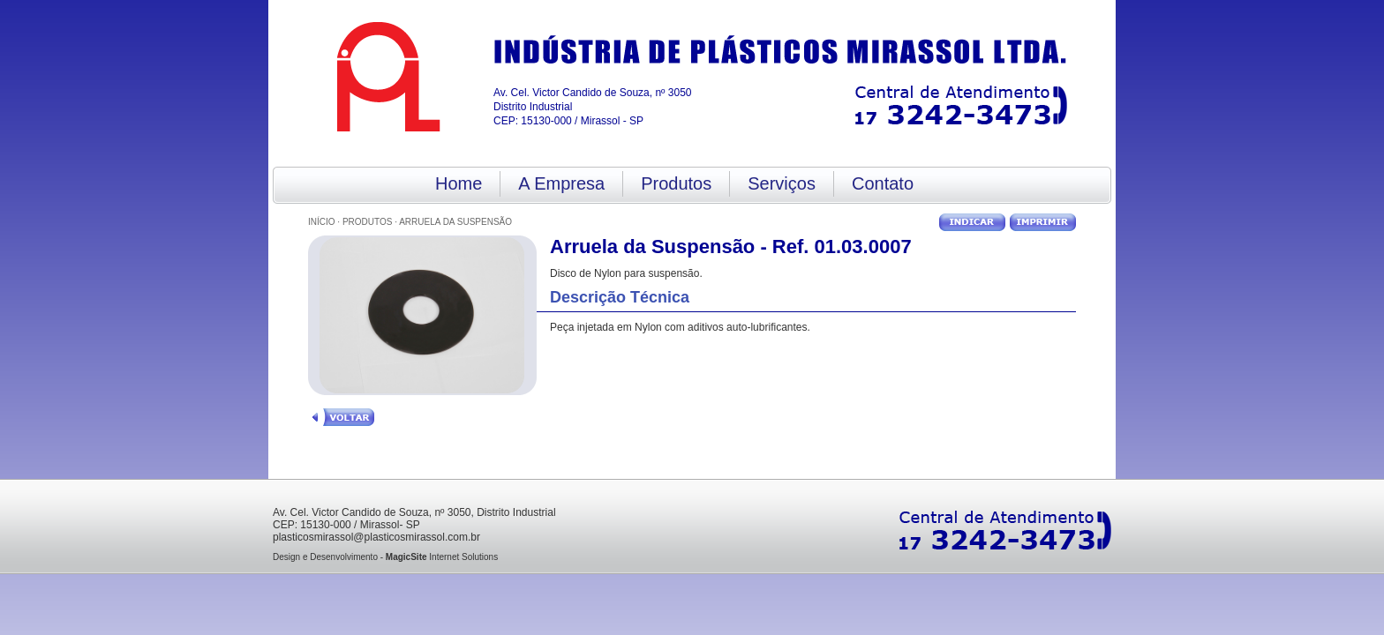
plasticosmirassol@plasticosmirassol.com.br (376, 537)
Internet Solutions (442, 557)
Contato (883, 183)
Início (321, 222)
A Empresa (561, 183)
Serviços (782, 183)
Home (458, 183)
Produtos (676, 183)
